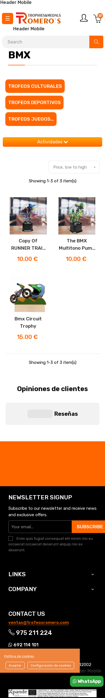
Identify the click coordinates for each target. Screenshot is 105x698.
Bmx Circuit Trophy (28, 322)
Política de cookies (19, 656)
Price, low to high (76, 167)
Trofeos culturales (35, 86)
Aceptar (15, 665)
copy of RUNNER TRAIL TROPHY (28, 245)
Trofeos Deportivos (34, 102)
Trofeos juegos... (31, 119)
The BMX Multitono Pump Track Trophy (77, 245)
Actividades (52, 141)
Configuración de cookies (51, 665)
